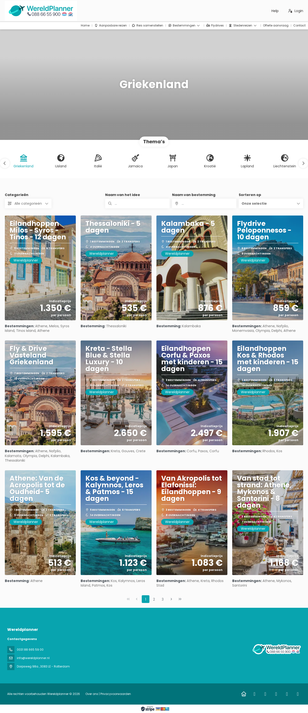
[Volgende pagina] (171, 599)
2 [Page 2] (154, 599)
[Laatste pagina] (180, 599)
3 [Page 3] (163, 599)
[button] (5, 163)
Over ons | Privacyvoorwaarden (108, 694)
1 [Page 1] (145, 599)
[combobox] (204, 203)
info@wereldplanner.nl (33, 658)
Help (275, 10)
